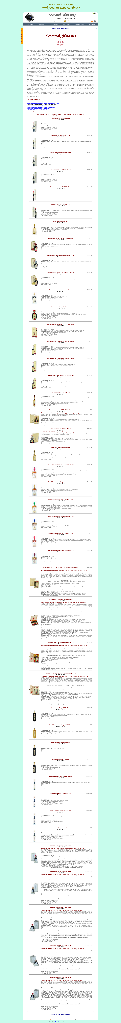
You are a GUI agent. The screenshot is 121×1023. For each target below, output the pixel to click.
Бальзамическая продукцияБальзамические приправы (43, 103)
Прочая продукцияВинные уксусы (37, 109)
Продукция (54, 24)
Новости (41, 24)
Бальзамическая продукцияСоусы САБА (39, 108)
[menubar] (60, 24)
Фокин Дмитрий (59, 1021)
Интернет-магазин (21, 36)
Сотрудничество (79, 24)
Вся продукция (31, 111)
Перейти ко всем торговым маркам (60, 1014)
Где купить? (66, 24)
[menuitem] (29, 24)
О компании (29, 24)
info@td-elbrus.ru (68, 21)
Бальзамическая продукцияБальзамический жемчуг (42, 107)
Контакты (92, 24)
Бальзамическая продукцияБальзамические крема (41, 102)
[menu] (22, 36)
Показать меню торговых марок (60, 28)
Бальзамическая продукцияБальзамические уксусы (42, 105)
